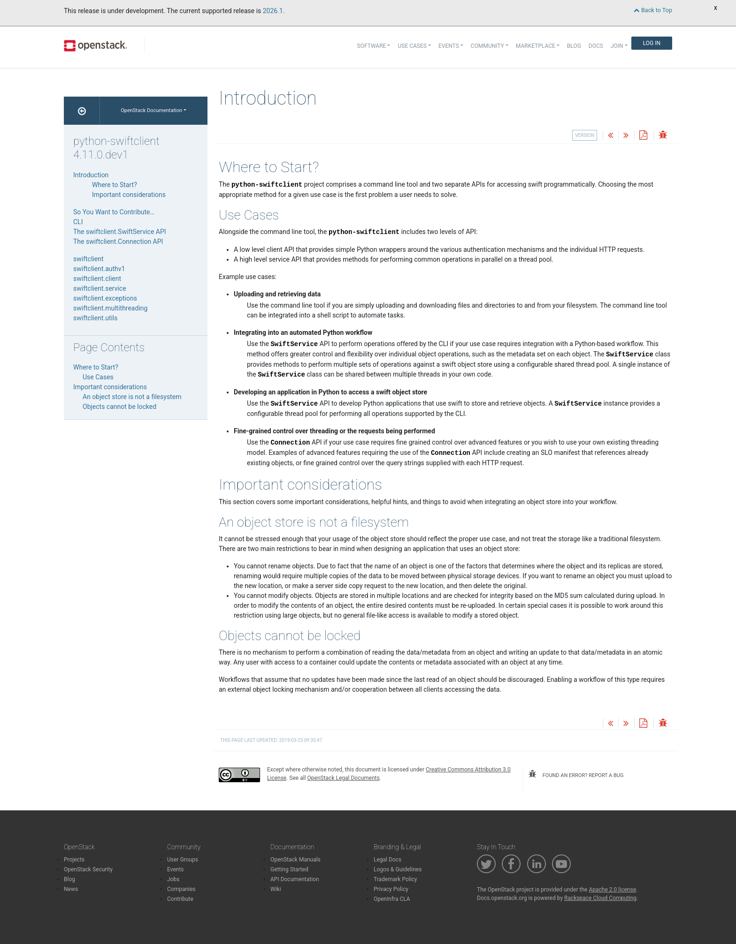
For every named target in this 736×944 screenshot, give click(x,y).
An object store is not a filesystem (132, 396)
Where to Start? (114, 185)
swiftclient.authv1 (99, 268)
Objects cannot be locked (119, 406)
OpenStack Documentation (151, 110)
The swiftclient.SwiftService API (119, 231)
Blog (574, 46)
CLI (78, 222)
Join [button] (617, 46)
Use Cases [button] (412, 46)
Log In (651, 43)
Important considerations (129, 194)
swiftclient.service (99, 288)
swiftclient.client (97, 278)
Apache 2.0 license (612, 889)
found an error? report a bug (576, 774)
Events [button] (448, 46)
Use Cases (98, 377)
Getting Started (289, 869)
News (71, 889)
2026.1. (274, 11)
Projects (74, 859)
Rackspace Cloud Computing (600, 898)
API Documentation (294, 879)
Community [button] (487, 46)
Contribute (180, 899)
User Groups (182, 859)
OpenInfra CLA (392, 899)
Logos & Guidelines (398, 869)
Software (371, 46)
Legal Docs (387, 859)
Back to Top (653, 10)
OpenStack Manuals (295, 859)
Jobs (173, 879)
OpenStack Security (88, 869)
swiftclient (88, 259)
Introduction (90, 175)
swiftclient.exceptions (105, 298)
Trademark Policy (395, 879)
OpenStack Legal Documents (343, 778)
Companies (181, 889)
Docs (596, 46)
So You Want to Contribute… (113, 212)
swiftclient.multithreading (110, 308)
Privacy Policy (391, 889)
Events (175, 869)
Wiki (275, 889)
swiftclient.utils (95, 318)
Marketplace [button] (535, 46)
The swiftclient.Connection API (118, 241)
